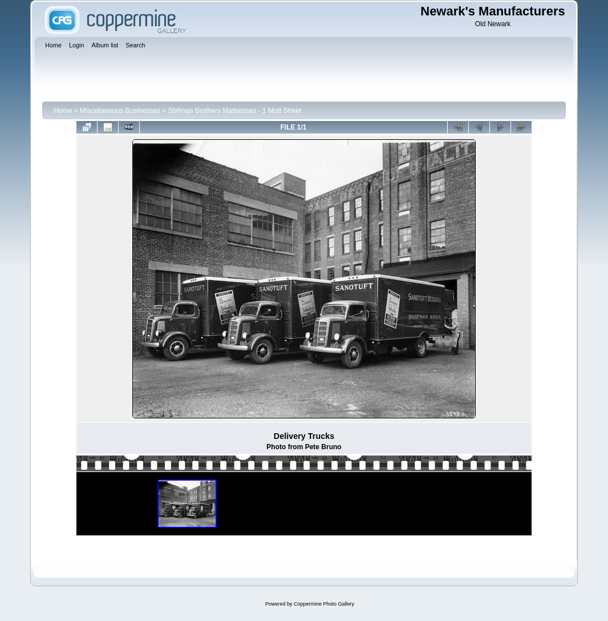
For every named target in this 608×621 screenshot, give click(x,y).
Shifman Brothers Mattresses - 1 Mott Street (234, 111)
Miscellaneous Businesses (120, 111)
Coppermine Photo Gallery (324, 604)
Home (63, 111)
